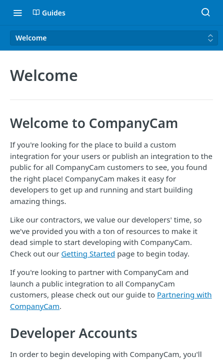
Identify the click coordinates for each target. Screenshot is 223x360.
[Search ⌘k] (205, 12)
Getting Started (88, 253)
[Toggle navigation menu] (17, 12)
